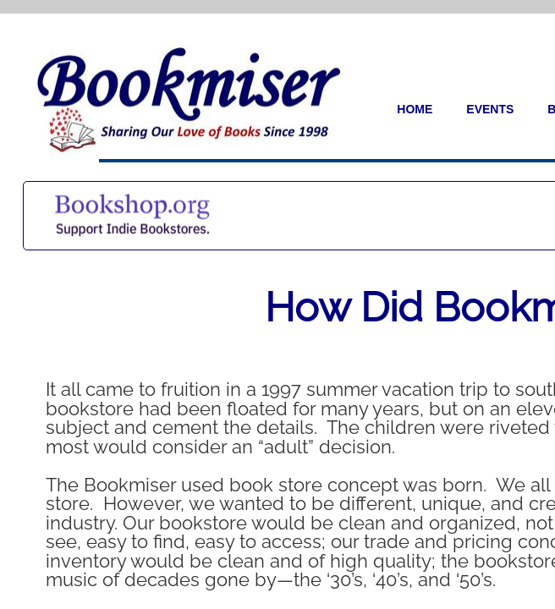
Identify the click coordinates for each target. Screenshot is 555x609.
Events (490, 109)
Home (414, 109)
